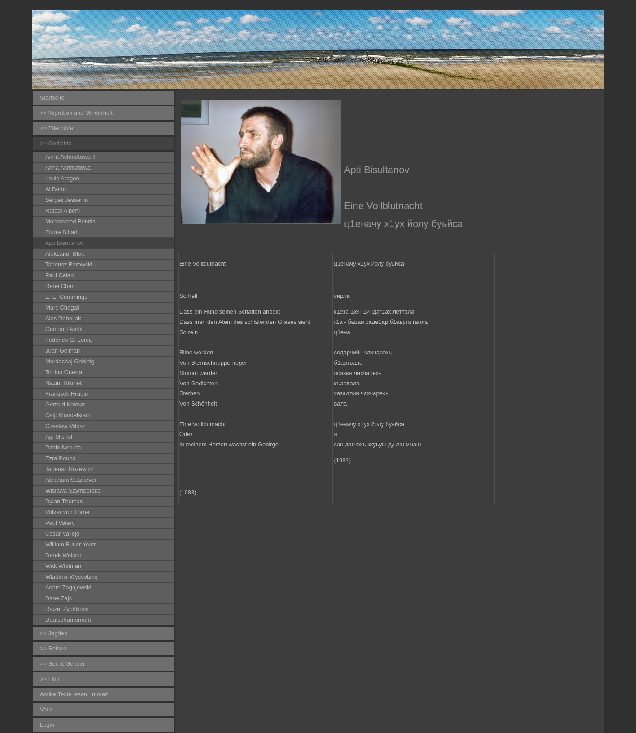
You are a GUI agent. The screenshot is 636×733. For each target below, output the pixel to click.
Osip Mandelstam (68, 415)
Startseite (52, 97)
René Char (59, 286)
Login (47, 724)
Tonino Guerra (63, 372)
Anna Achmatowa (68, 167)
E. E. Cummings (66, 296)
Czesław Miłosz (65, 426)
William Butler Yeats (71, 544)
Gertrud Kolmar (65, 404)
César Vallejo (62, 533)
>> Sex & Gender (62, 663)
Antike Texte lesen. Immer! (74, 694)
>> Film (49, 679)
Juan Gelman (62, 350)
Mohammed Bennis (70, 221)
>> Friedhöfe (56, 128)
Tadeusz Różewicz (69, 469)
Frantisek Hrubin (66, 393)
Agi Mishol (58, 436)
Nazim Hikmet (63, 383)
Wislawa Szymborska (73, 490)
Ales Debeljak (63, 318)
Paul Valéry (60, 522)
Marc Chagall (62, 307)
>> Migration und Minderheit (76, 112)
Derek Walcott (63, 555)
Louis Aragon (62, 178)
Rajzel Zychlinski (67, 609)
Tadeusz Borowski (68, 264)
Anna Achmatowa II (70, 156)
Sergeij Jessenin (66, 199)
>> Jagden (53, 633)
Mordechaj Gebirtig (70, 361)
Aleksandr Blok (64, 253)
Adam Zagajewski (68, 587)
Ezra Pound (60, 458)
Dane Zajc (58, 598)
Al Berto (55, 189)
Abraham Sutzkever (70, 479)
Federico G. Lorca (68, 339)
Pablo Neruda (63, 447)
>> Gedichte (56, 143)
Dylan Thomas (64, 501)
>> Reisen (53, 648)
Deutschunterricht (68, 619)
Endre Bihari (61, 232)
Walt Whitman (63, 566)
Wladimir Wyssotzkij (71, 576)
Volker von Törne (67, 512)
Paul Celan (59, 275)
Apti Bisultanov (64, 243)
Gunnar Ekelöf (64, 329)
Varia (46, 709)
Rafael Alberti (62, 210)
